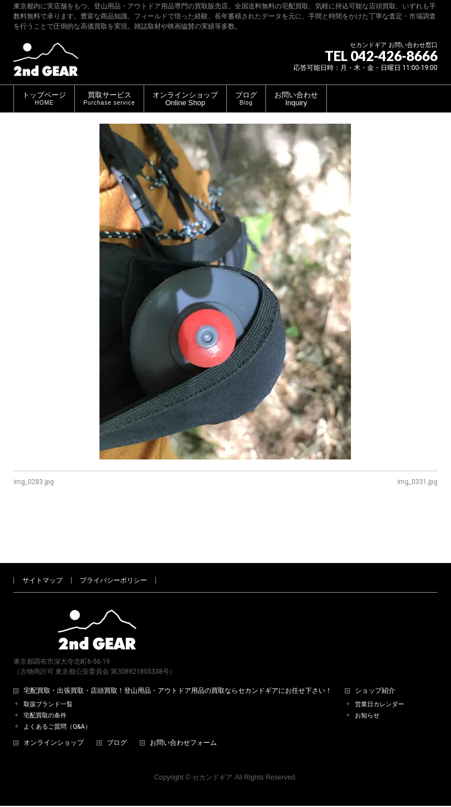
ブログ (117, 706)
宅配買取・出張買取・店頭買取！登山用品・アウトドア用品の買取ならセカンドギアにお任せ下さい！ (177, 654)
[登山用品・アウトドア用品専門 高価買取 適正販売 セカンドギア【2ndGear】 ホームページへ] (45, 63)
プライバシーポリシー (113, 543)
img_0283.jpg (33, 482)
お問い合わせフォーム (183, 706)
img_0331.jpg (417, 482)
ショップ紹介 (375, 654)
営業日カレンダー (379, 667)
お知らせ (367, 678)
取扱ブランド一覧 (48, 667)
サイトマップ (42, 543)
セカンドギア (212, 740)
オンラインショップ (53, 706)
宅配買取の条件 (45, 678)
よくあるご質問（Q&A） (57, 689)
